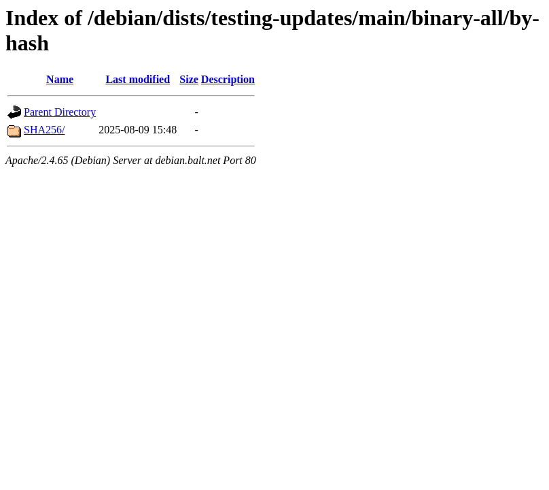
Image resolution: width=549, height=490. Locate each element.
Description (228, 79)
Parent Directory (60, 112)
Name (59, 79)
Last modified (137, 79)
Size (188, 79)
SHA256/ (44, 129)
